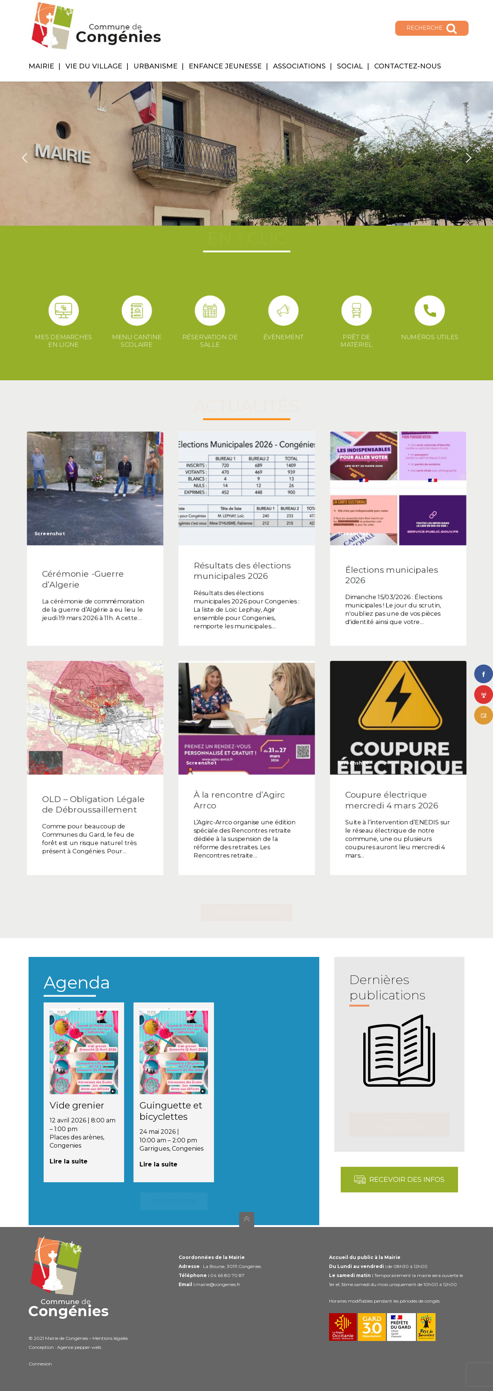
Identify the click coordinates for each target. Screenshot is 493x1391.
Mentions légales (110, 1338)
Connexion (40, 1364)
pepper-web (87, 1347)
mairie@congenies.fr (218, 1284)
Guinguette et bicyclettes (171, 1111)
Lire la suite (69, 1161)
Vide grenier (77, 1105)
